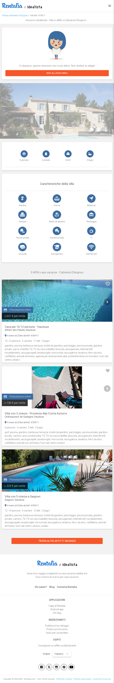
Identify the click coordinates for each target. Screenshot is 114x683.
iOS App (57, 612)
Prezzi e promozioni (57, 629)
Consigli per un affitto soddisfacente (57, 645)
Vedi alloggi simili (57, 73)
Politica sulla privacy (82, 679)
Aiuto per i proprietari (57, 632)
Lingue (46, 653)
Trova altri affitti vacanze (57, 540)
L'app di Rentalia (57, 605)
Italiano (62, 654)
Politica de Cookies (64, 679)
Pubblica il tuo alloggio (57, 625)
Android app (57, 609)
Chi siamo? (41, 586)
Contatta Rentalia (67, 586)
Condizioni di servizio (102, 679)
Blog (52, 586)
